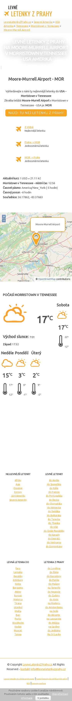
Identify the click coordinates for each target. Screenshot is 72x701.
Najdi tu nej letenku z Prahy (36, 113)
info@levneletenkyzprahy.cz (48, 669)
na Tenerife (54, 587)
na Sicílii (54, 611)
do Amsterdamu (54, 607)
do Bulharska (54, 515)
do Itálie (54, 488)
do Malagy (54, 584)
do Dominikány (54, 546)
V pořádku (43, 698)
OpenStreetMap (47, 279)
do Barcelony (54, 576)
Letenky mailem (39, 683)
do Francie (54, 492)
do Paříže (54, 580)
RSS (28, 683)
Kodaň (18, 626)
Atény (18, 591)
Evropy (18, 492)
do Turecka (54, 519)
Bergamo (18, 587)
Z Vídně (29, 127)
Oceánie (17, 488)
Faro (18, 568)
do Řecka (54, 500)
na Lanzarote (54, 619)
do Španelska (54, 484)
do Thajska (54, 523)
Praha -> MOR (32, 142)
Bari (18, 615)
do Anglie (54, 480)
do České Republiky (54, 531)
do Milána (54, 623)
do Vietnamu (54, 542)
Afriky (18, 480)
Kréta (18, 584)
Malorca (17, 599)
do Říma (54, 572)
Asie (18, 484)
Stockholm (18, 623)
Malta (18, 611)
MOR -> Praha (32, 157)
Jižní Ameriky (18, 496)
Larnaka (18, 572)
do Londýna (54, 568)
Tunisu (18, 634)
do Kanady (54, 535)
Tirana (18, 603)
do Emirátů (54, 538)
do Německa (54, 507)
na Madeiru (54, 603)
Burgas (18, 595)
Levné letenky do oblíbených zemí (19, 679)
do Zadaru (54, 595)
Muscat (18, 630)
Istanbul (18, 607)
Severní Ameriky (18, 500)
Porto (18, 619)
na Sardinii (54, 626)
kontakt (25, 669)
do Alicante (54, 615)
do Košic (54, 599)
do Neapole (54, 591)
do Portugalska (54, 496)
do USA (54, 527)
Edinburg (18, 580)
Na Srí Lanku (54, 634)
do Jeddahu (54, 630)
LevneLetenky (37, 664)
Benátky (18, 576)
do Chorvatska (54, 503)
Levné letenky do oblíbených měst (51, 679)
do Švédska (54, 511)
